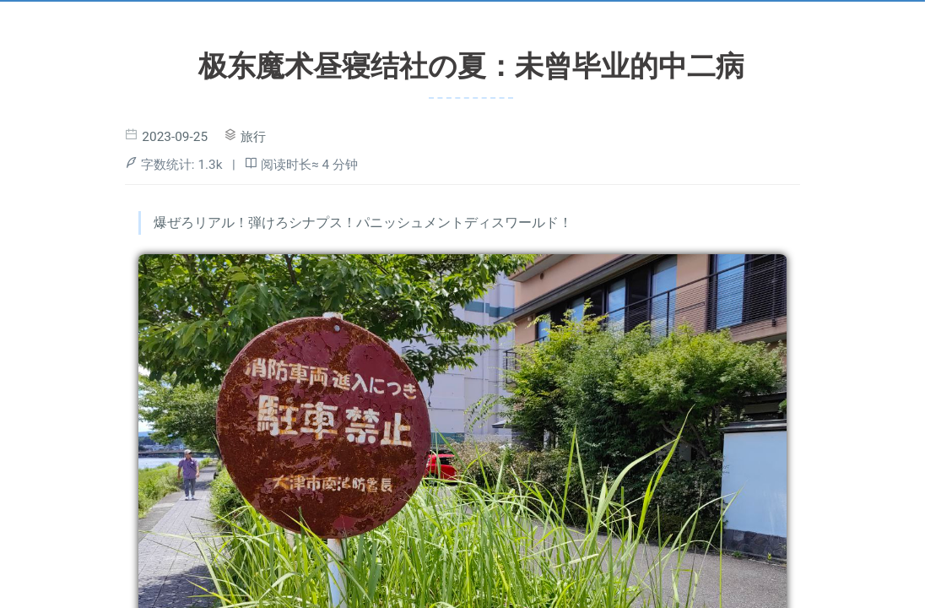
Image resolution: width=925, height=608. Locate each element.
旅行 (253, 136)
